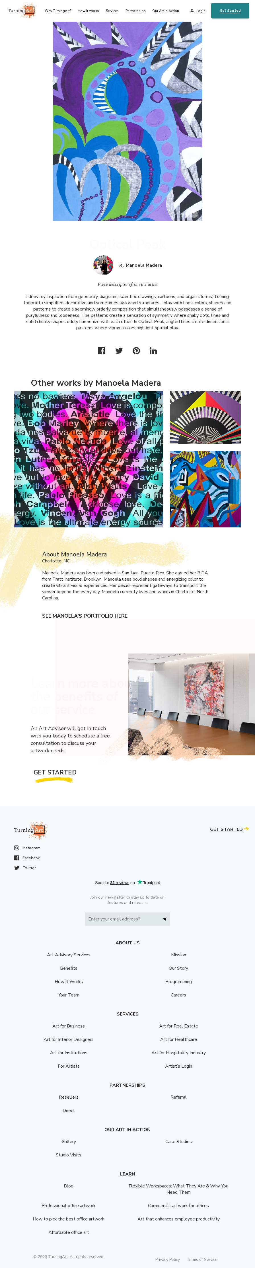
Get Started (230, 10)
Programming (178, 982)
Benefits (68, 968)
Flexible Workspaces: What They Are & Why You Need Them (178, 1189)
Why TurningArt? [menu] (58, 11)
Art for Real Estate (178, 1026)
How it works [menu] (88, 11)
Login (200, 11)
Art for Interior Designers (69, 1039)
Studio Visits (68, 1155)
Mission (178, 955)
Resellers (69, 1097)
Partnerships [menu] (136, 11)
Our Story (178, 968)
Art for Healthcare (178, 1039)
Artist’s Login (178, 1066)
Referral (178, 1097)
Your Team (68, 995)
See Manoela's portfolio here (85, 616)
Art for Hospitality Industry (178, 1053)
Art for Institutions (68, 1053)
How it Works (69, 982)
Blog (68, 1186)
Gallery (68, 1141)
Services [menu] (112, 11)
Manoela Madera (144, 265)
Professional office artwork (69, 1206)
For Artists (69, 1066)
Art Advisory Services (69, 955)
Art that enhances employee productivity (178, 1219)
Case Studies (178, 1141)
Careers (178, 995)
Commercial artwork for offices (178, 1206)
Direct (69, 1110)
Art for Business (68, 1026)
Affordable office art (68, 1232)
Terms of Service (202, 1259)
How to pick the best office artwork (68, 1219)
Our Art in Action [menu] (165, 11)
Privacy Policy (167, 1259)
